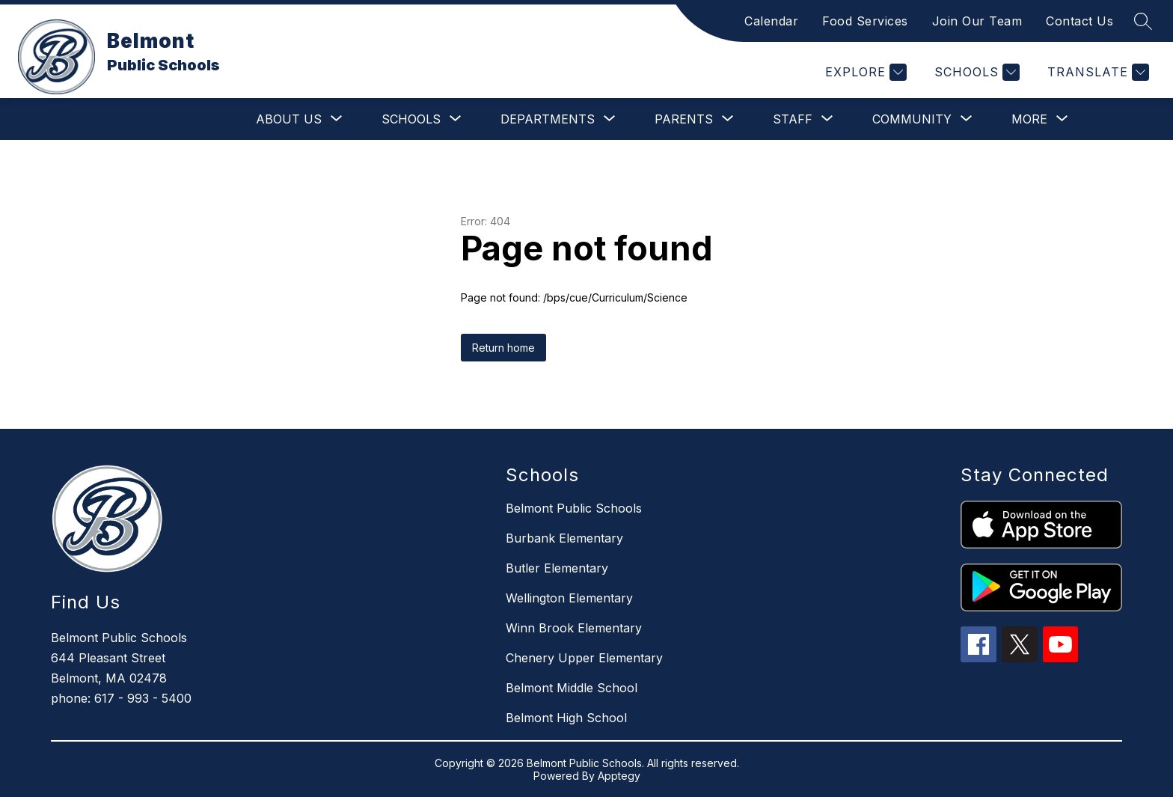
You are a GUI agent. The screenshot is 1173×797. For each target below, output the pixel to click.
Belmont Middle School (571, 687)
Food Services (865, 20)
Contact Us (1079, 20)
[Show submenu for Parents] (684, 119)
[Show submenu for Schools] (411, 119)
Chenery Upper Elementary (584, 657)
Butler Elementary (557, 568)
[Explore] (864, 72)
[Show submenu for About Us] (289, 119)
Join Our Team (977, 20)
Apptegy (619, 775)
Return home (503, 347)
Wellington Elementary (569, 597)
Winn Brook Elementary (574, 627)
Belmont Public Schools (574, 508)
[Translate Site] (1096, 72)
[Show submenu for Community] (912, 119)
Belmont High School (566, 717)
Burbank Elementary (564, 538)
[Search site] (1143, 21)
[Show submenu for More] (1029, 119)
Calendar (771, 20)
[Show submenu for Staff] (792, 119)
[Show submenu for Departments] (547, 119)
